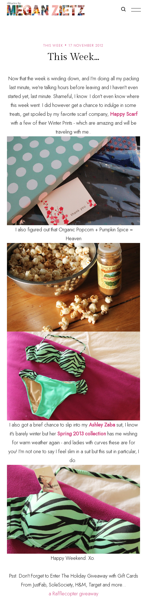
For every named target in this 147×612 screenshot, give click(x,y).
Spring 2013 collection (81, 433)
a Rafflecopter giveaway (73, 593)
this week (53, 45)
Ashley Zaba (102, 424)
